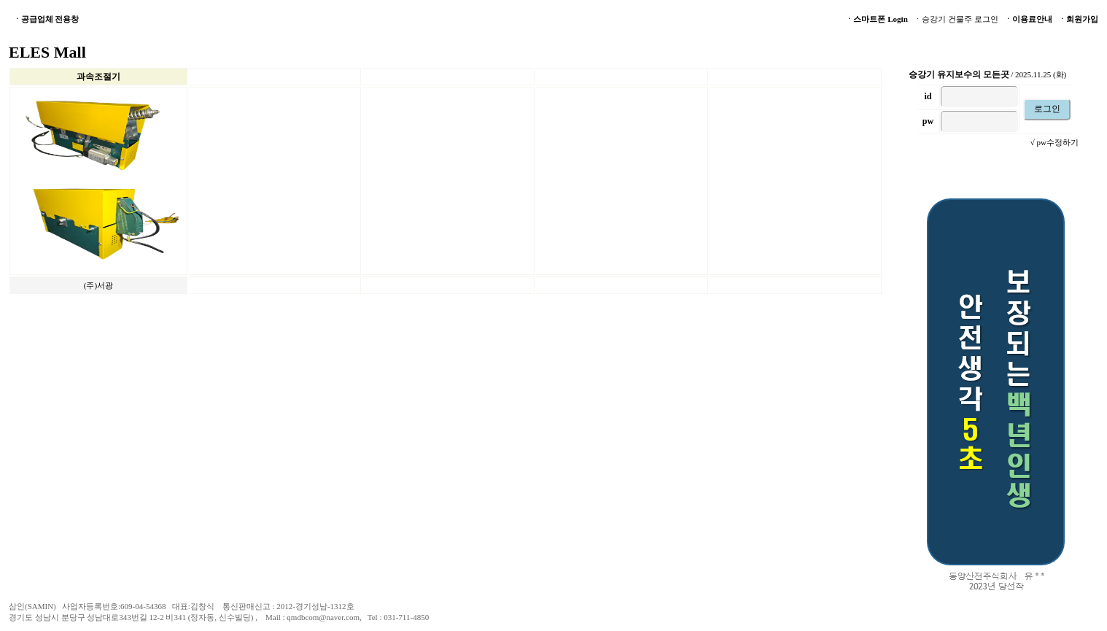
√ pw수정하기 (1054, 142)
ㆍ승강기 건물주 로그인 (956, 19)
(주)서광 (98, 285)
